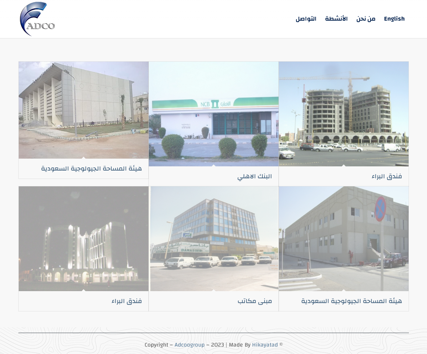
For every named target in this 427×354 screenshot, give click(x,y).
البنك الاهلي (254, 176)
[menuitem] (394, 19)
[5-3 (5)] (38, 19)
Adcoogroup (190, 344)
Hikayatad (265, 344)
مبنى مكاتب (255, 301)
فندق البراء (387, 176)
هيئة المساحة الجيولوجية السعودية (91, 168)
